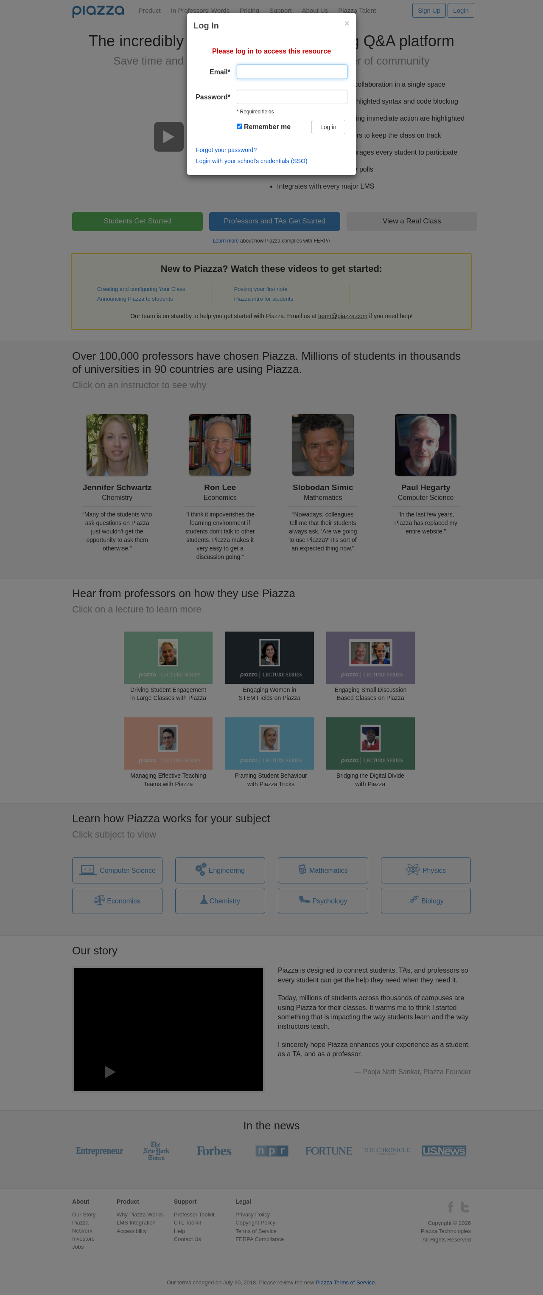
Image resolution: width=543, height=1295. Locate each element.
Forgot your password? (226, 150)
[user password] (292, 97)
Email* (220, 72)
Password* (213, 97)
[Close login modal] (347, 23)
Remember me (264, 126)
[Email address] (292, 72)
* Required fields (255, 112)
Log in (328, 127)
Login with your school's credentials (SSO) (252, 161)
